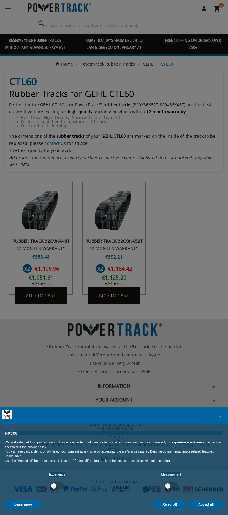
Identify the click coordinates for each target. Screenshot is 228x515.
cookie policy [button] (36, 447)
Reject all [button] (170, 504)
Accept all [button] (206, 504)
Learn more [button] (23, 504)
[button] (220, 416)
